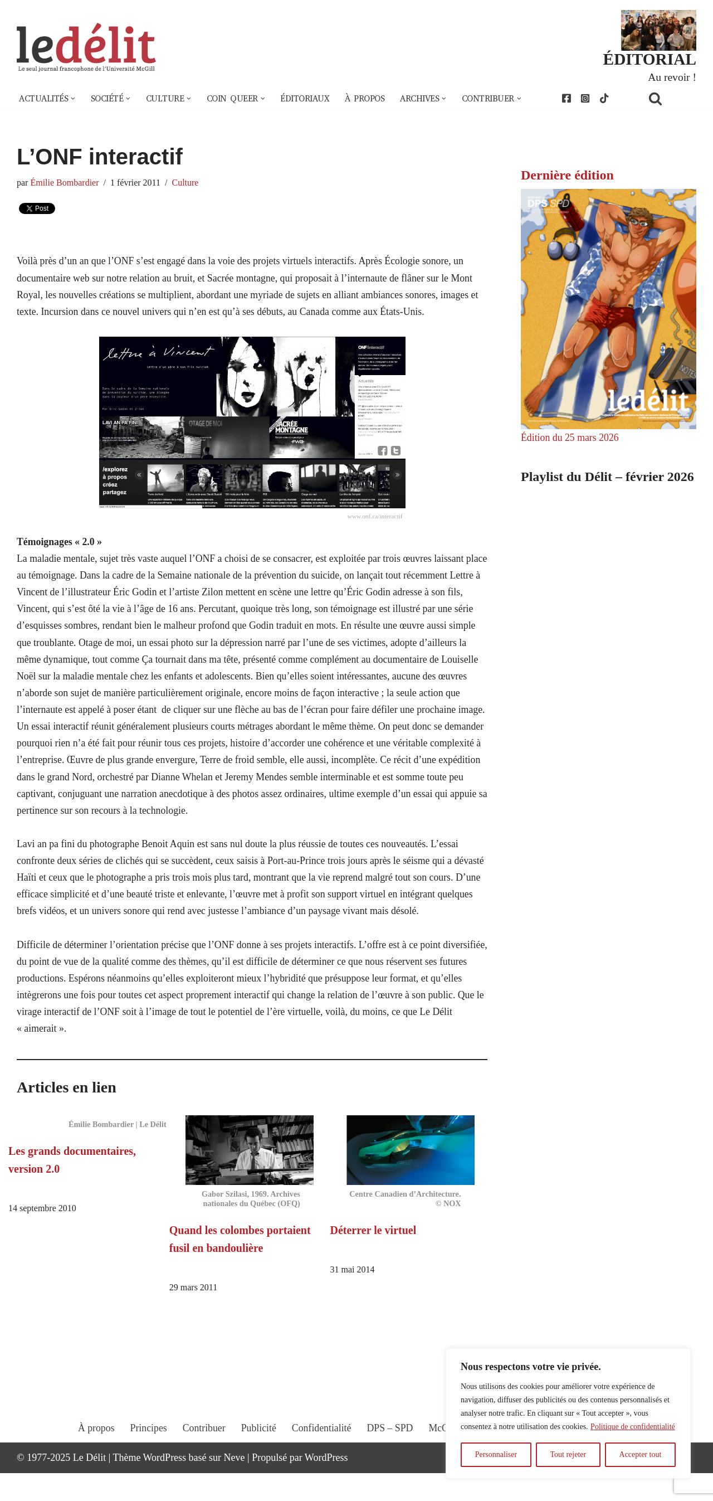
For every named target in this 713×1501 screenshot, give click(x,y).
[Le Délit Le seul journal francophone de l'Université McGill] (86, 48)
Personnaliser (496, 1454)
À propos (372, 99)
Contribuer (202, 1465)
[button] (74, 99)
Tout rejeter (568, 1454)
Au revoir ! (671, 77)
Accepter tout (640, 1454)
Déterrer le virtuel (373, 1257)
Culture (187, 183)
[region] (568, 1413)
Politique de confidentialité (632, 1426)
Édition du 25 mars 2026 (570, 438)
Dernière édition (567, 175)
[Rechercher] (669, 99)
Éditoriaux (311, 99)
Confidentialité (321, 1465)
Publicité (258, 1465)
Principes (146, 1465)
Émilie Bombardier (65, 183)
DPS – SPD (390, 1465)
